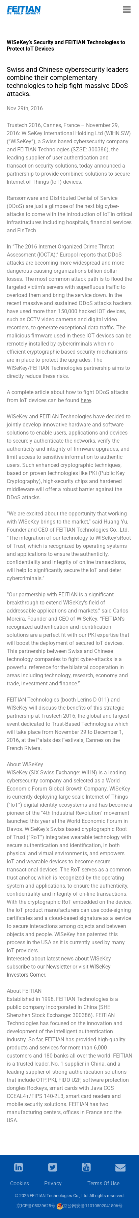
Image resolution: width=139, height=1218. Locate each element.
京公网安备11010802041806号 (89, 1205)
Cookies (19, 1183)
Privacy (53, 1183)
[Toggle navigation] (127, 9)
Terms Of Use (103, 1183)
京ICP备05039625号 (36, 1205)
